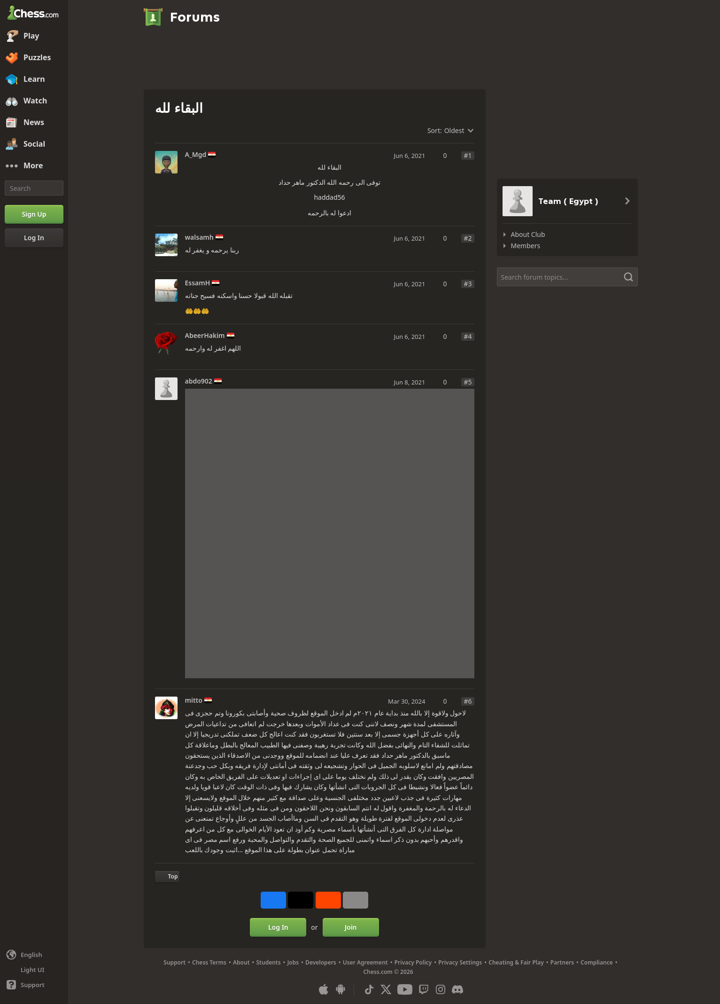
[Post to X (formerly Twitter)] (300, 900)
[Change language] (34, 954)
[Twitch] (423, 989)
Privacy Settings (460, 962)
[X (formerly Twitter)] (386, 989)
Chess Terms (209, 962)
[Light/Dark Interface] (34, 969)
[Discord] (457, 989)
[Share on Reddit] (328, 900)
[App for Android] (340, 989)
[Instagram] (440, 989)
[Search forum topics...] (567, 276)
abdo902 (198, 381)
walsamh (199, 237)
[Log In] (34, 237)
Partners (562, 962)
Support (174, 962)
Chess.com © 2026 (388, 972)
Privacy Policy (413, 962)
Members (526, 245)
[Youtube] (404, 989)
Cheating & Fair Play (516, 962)
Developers (320, 962)
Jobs (293, 962)
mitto (193, 700)
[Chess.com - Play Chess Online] (34, 13)
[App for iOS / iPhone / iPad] (323, 989)
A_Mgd (196, 154)
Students (268, 962)
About (241, 962)
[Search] (34, 188)
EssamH (197, 283)
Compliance (597, 962)
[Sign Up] (34, 214)
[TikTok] (369, 989)
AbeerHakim (205, 335)
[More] (34, 166)
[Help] (34, 984)
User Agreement (365, 962)
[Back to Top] (167, 876)
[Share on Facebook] (273, 900)
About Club (528, 234)
